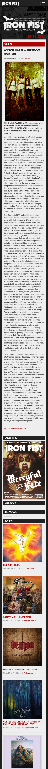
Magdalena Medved (31, 728)
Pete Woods (31, 568)
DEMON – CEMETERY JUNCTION (20, 669)
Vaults (8, 44)
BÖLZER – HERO (11, 565)
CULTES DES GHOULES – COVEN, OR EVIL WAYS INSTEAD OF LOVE (22, 723)
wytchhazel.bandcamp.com (15, 428)
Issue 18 (7, 133)
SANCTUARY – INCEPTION (17, 617)
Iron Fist (27, 58)
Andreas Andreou (30, 621)
